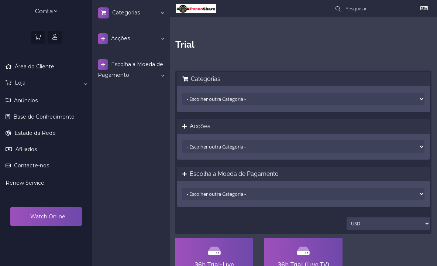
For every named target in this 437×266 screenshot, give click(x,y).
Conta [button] (46, 11)
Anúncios (25, 100)
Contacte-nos (31, 165)
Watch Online (47, 216)
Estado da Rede (34, 133)
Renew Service (25, 183)
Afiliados (25, 149)
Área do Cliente (33, 66)
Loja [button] (50, 83)
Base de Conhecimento (43, 116)
